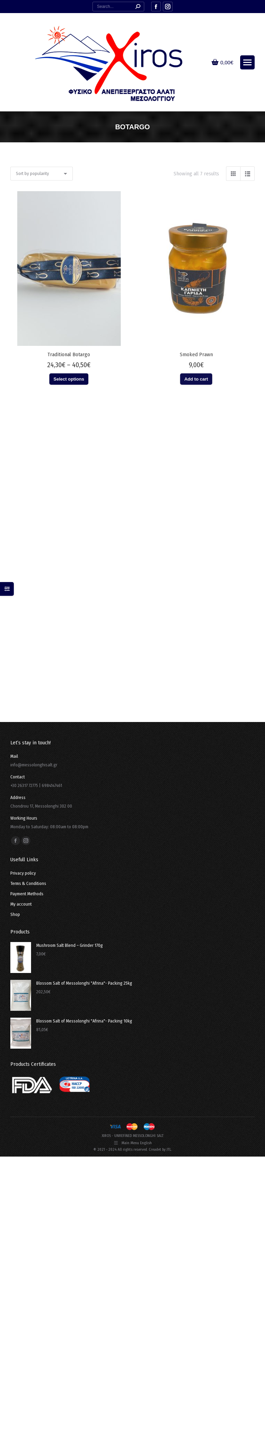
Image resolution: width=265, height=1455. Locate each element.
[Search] (118, 6)
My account (21, 904)
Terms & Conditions (28, 883)
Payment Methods (26, 893)
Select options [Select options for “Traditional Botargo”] (68, 379)
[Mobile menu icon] (247, 62)
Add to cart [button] (196, 379)
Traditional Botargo (69, 354)
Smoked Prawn (196, 354)
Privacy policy (23, 873)
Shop (15, 914)
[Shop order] (41, 173)
